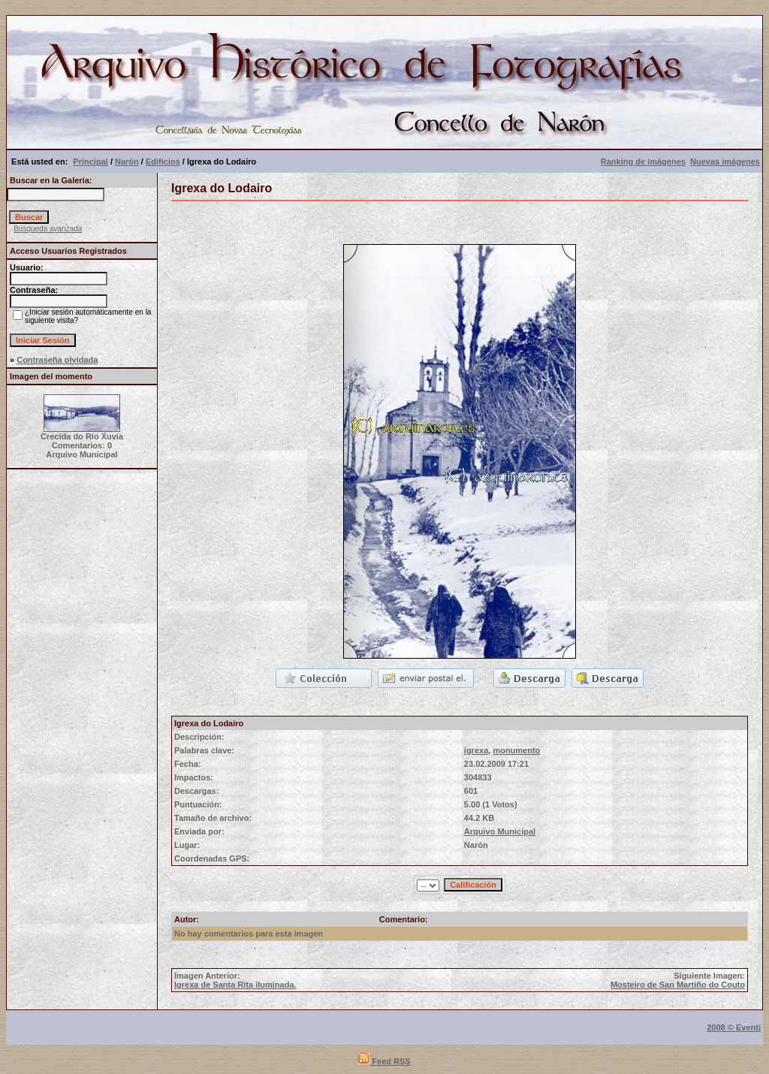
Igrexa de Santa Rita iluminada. (235, 984)
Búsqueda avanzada (48, 229)
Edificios (163, 161)
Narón (127, 161)
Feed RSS (384, 1061)
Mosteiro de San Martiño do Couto (678, 984)
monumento (516, 750)
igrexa (476, 750)
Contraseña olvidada (57, 359)
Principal (90, 161)
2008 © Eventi (734, 1027)
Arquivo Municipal (499, 831)
